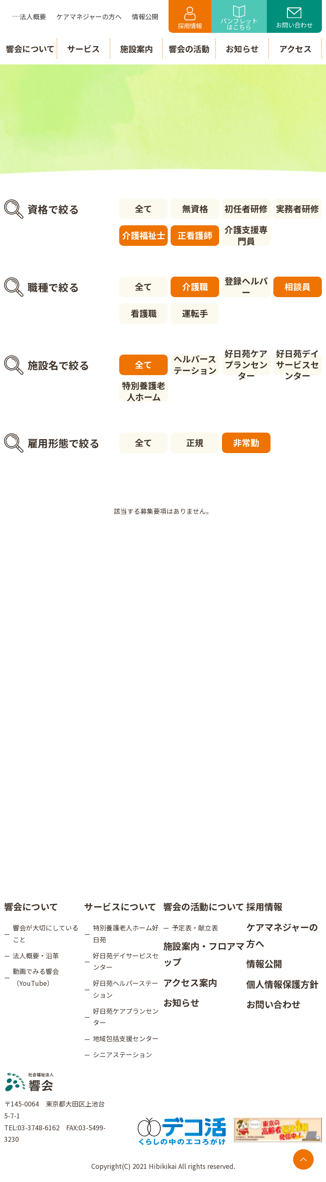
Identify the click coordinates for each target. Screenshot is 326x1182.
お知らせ (181, 1002)
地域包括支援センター (126, 1038)
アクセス (295, 49)
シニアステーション (122, 1054)
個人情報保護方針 (282, 983)
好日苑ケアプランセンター (246, 365)
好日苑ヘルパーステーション (125, 989)
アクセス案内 (190, 982)
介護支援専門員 (246, 235)
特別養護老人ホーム (143, 391)
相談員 (297, 286)
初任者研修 (246, 208)
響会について (31, 906)
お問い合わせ (294, 18)
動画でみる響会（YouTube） (36, 977)
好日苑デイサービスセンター (297, 365)
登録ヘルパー (246, 287)
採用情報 (190, 18)
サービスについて (120, 906)
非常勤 (246, 442)
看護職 (144, 313)
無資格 (195, 208)
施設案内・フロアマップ (204, 954)
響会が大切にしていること (46, 933)
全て (143, 208)
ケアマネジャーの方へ (282, 935)
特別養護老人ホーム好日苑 (126, 933)
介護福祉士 (143, 235)
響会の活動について (203, 906)
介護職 (195, 286)
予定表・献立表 (195, 927)
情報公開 (264, 963)
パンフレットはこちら (239, 18)
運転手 (195, 313)
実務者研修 (297, 208)
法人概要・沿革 (36, 955)
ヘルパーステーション (195, 365)
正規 (194, 442)
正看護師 (195, 235)
